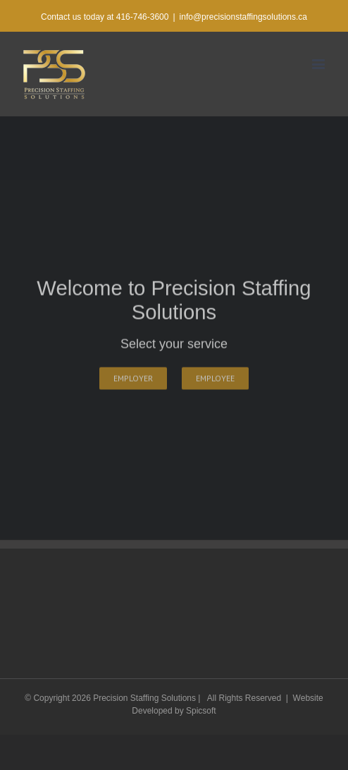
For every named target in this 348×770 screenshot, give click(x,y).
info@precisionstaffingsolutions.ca (243, 17)
